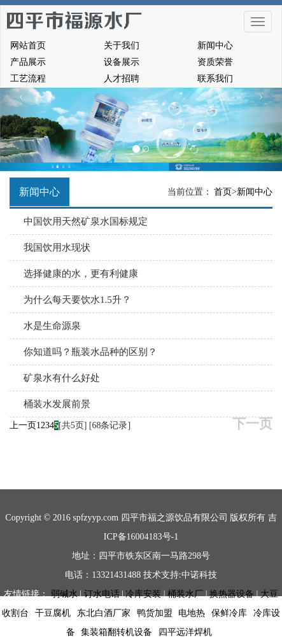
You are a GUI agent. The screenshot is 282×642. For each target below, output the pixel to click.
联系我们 (215, 78)
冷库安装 (143, 594)
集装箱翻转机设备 (116, 632)
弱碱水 (64, 594)
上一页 (23, 425)
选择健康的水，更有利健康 (81, 274)
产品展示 (28, 62)
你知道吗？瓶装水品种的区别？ (90, 352)
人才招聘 (121, 78)
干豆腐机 (53, 613)
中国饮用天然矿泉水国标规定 (86, 221)
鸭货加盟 (155, 613)
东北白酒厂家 (103, 613)
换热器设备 (231, 594)
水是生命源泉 (52, 326)
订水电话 (102, 594)
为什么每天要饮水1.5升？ (77, 300)
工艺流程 (28, 78)
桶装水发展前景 (57, 404)
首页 (223, 192)
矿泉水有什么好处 (62, 378)
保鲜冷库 (229, 613)
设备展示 (121, 62)
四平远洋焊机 (185, 632)
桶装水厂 (185, 594)
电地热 (191, 613)
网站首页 (28, 45)
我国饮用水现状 (57, 247)
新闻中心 (215, 45)
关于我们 (121, 45)
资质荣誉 (215, 62)
